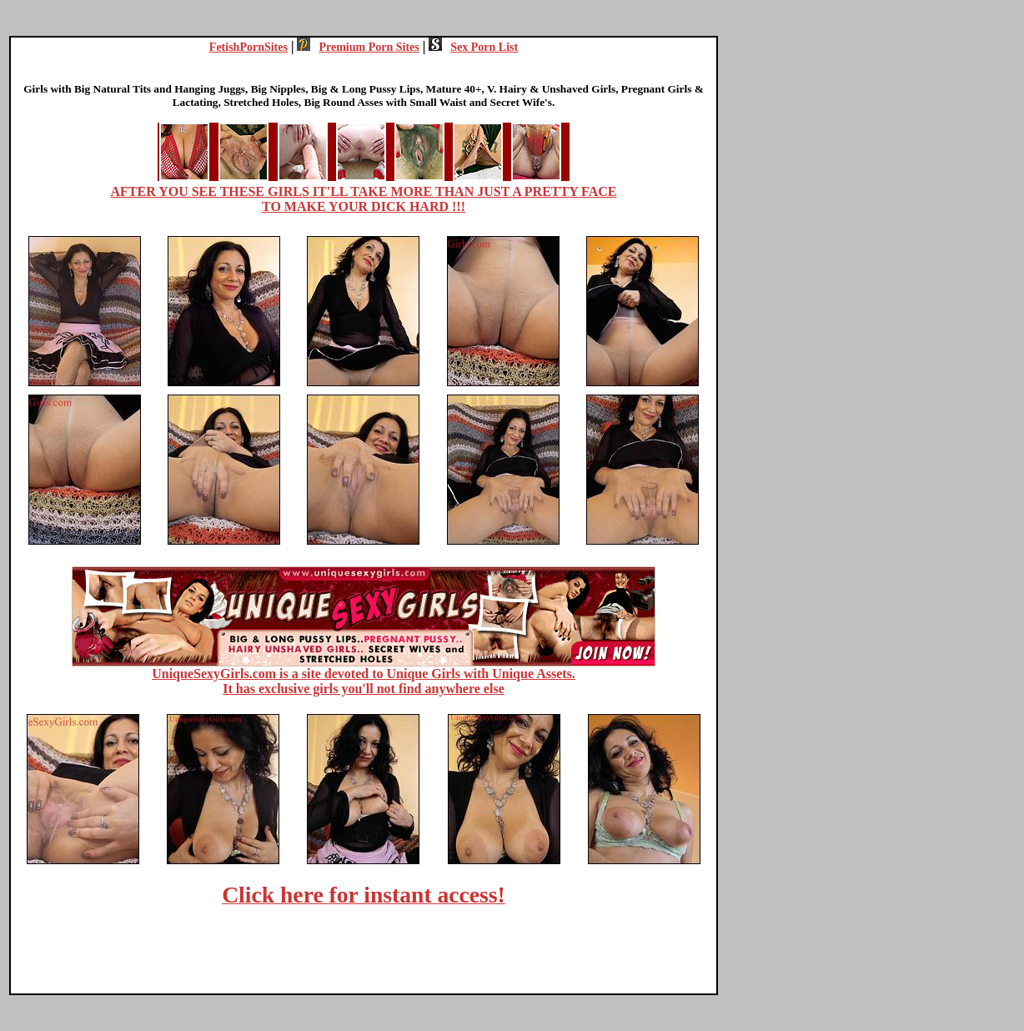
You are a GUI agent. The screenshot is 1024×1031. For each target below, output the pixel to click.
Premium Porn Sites (358, 47)
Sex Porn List (473, 47)
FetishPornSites (248, 47)
